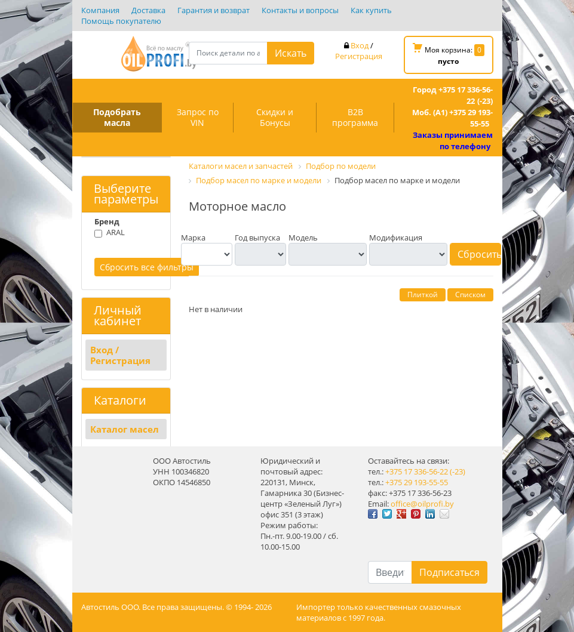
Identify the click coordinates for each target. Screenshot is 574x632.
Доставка (148, 10)
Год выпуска (257, 237)
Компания (100, 10)
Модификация (395, 237)
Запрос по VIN (198, 117)
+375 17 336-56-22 (416, 471)
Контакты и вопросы (300, 10)
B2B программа (355, 117)
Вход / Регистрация (120, 355)
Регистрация (358, 56)
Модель (303, 237)
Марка (193, 237)
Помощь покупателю (121, 21)
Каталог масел (124, 429)
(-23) (457, 471)
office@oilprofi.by (422, 503)
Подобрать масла (117, 117)
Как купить (371, 10)
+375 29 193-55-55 (416, 482)
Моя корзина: (448, 54)
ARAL (115, 232)
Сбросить (479, 254)
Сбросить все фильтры (147, 267)
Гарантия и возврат (213, 10)
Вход (360, 45)
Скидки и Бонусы (274, 117)
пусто (448, 61)
